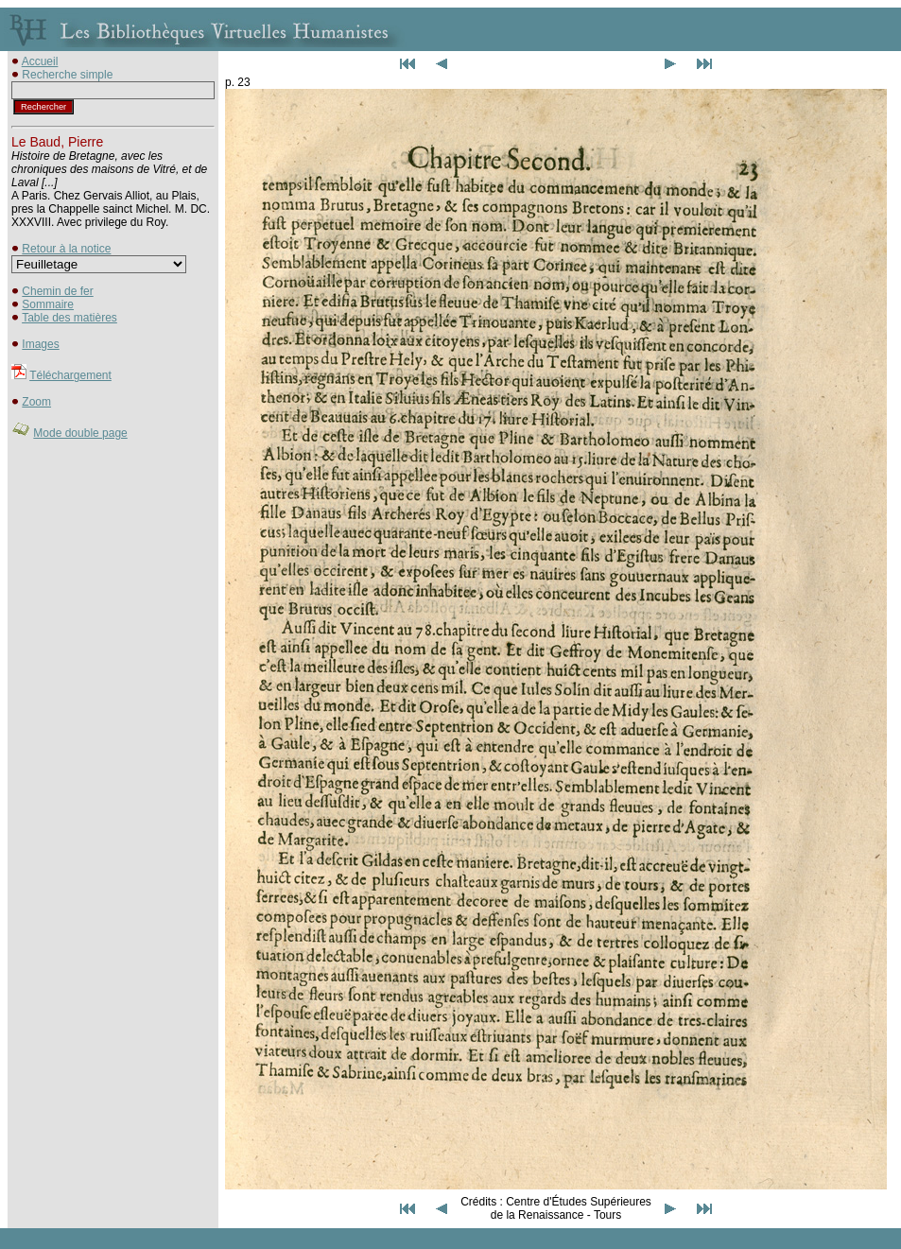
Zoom (36, 401)
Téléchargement (70, 375)
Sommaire (48, 304)
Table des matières (69, 317)
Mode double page (80, 433)
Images (40, 344)
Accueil (40, 61)
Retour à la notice (66, 248)
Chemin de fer (57, 291)
